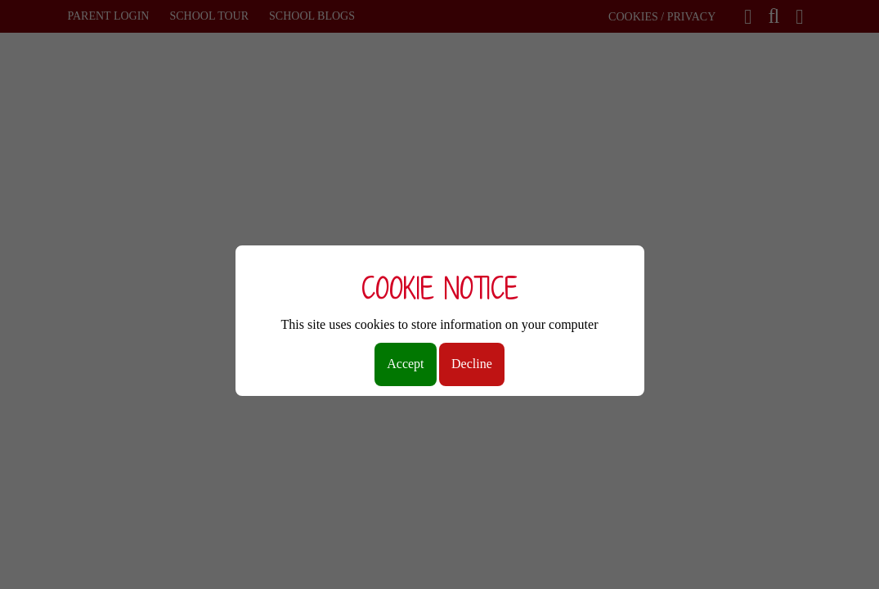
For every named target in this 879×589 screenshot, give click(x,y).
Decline (471, 364)
